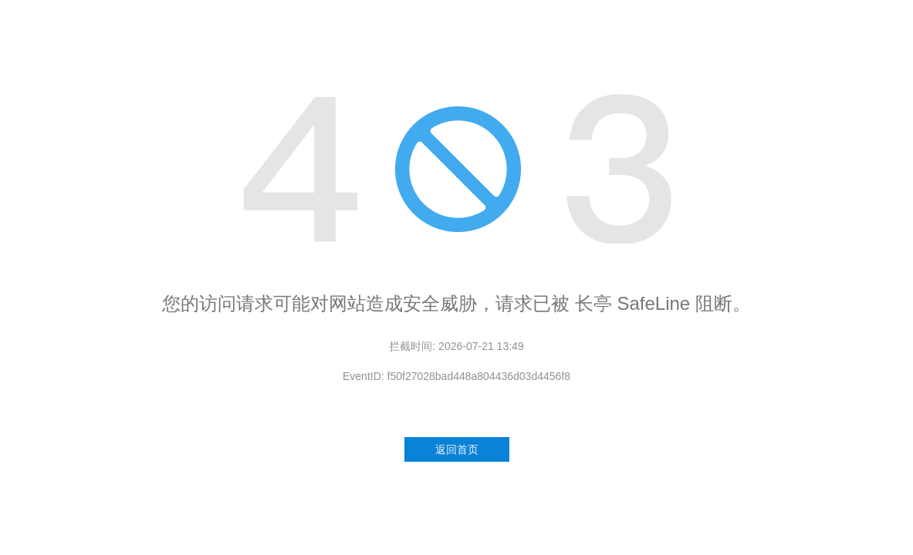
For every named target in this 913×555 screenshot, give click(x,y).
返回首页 (456, 449)
